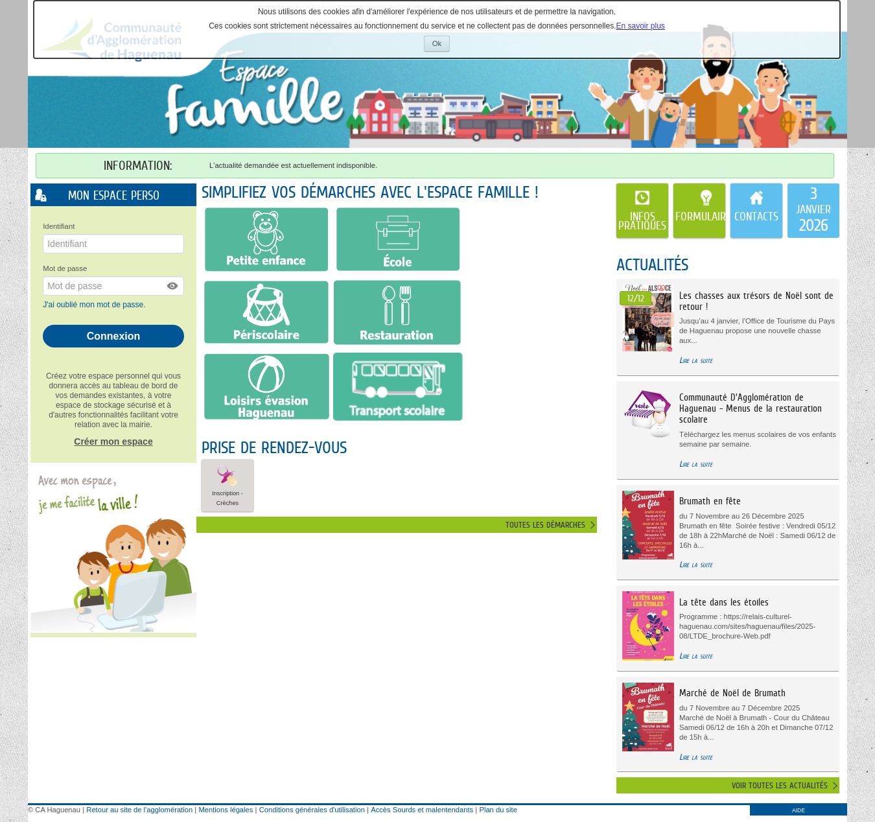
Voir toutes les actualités (780, 785)
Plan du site (498, 810)
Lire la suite (695, 360)
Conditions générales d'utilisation (312, 810)
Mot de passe (65, 268)
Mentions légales (225, 810)
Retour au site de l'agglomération (139, 810)
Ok (441, 45)
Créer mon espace (113, 441)
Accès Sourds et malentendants (422, 810)
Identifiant (59, 226)
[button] (173, 286)
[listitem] (813, 210)
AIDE (798, 810)
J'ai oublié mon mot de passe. (95, 304)
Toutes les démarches (545, 525)
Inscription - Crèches (227, 484)
